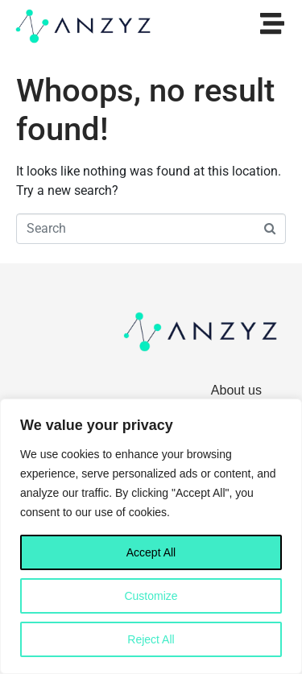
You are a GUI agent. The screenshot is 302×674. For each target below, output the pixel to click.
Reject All (150, 639)
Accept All (151, 552)
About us (236, 390)
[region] (151, 536)
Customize (150, 595)
